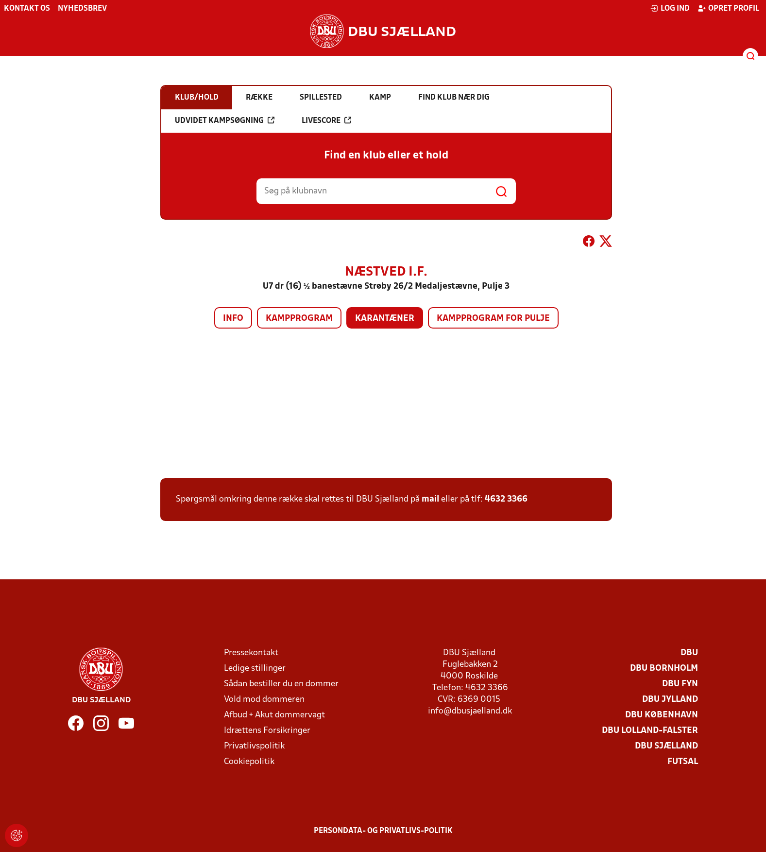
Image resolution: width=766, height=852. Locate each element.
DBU (689, 653)
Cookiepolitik (249, 762)
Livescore (326, 120)
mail (430, 499)
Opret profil (728, 8)
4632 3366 (506, 499)
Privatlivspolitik (254, 746)
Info (233, 318)
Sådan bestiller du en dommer (281, 684)
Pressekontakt (251, 653)
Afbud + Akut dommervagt (274, 715)
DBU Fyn (680, 684)
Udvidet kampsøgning (224, 120)
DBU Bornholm (664, 668)
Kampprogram (299, 318)
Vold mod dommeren (264, 700)
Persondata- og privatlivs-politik (383, 831)
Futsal (682, 762)
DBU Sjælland (666, 746)
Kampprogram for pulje (493, 318)
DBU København (661, 715)
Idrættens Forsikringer (267, 731)
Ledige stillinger (255, 668)
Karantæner (384, 318)
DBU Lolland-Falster (650, 731)
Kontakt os (27, 8)
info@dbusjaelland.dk (470, 711)
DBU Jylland (670, 700)
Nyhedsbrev (82, 8)
